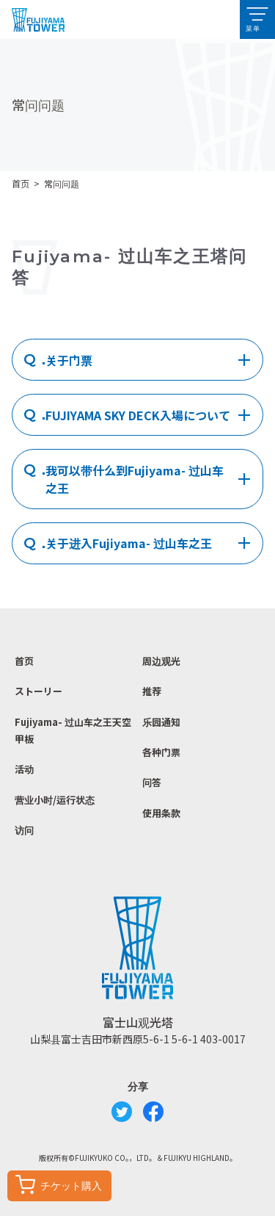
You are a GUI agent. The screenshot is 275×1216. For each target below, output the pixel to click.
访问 (24, 830)
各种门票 (161, 752)
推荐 (151, 691)
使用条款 (161, 813)
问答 (151, 782)
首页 (20, 183)
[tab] (137, 359)
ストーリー (38, 691)
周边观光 (161, 661)
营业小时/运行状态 (55, 800)
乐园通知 (161, 722)
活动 (24, 769)
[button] (257, 19)
